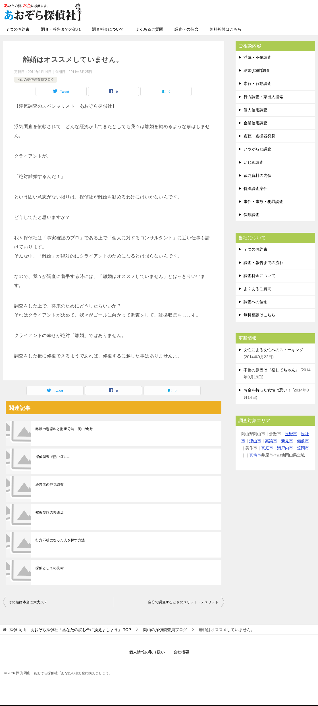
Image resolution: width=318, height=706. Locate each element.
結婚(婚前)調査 (257, 70)
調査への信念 (186, 29)
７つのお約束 (18, 29)
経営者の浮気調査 (50, 485)
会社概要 (181, 652)
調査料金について (108, 29)
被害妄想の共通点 (50, 512)
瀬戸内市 (285, 448)
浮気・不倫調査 (257, 57)
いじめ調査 (253, 162)
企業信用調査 (255, 123)
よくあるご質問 (149, 29)
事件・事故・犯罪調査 (263, 201)
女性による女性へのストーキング (273, 349)
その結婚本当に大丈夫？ (28, 602)
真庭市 (267, 448)
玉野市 (291, 433)
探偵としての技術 (50, 568)
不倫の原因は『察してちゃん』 (271, 370)
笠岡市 (303, 448)
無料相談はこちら (226, 29)
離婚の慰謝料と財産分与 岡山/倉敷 (64, 429)
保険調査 (251, 214)
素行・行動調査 (257, 83)
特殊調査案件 (255, 188)
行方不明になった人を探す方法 (60, 540)
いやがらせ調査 (257, 149)
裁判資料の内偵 (257, 175)
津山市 (255, 441)
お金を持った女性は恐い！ (267, 390)
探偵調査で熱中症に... (53, 457)
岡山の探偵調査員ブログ (35, 79)
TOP (70, 629)
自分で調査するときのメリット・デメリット (183, 602)
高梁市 (271, 441)
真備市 (255, 455)
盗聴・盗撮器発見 (259, 136)
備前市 (303, 441)
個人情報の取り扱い (147, 652)
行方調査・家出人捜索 (263, 97)
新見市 (287, 441)
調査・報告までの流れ (61, 29)
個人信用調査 (255, 110)
